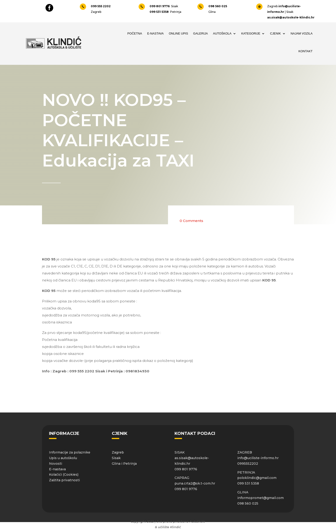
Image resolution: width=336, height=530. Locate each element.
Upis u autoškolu (63, 458)
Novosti (55, 463)
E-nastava (57, 469)
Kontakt (305, 51)
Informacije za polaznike (69, 452)
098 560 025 (217, 6)
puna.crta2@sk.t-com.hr (195, 483)
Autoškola (222, 33)
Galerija (200, 33)
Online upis (178, 33)
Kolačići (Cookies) (63, 474)
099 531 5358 (159, 12)
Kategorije (250, 33)
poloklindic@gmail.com (256, 478)
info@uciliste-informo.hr (258, 458)
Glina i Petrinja (124, 463)
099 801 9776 (160, 6)
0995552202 (247, 463)
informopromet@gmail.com (260, 498)
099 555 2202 (101, 6)
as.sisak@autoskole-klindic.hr (291, 17)
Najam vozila (302, 33)
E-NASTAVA (155, 33)
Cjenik (275, 33)
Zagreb (118, 452)
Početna (134, 33)
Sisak (116, 458)
